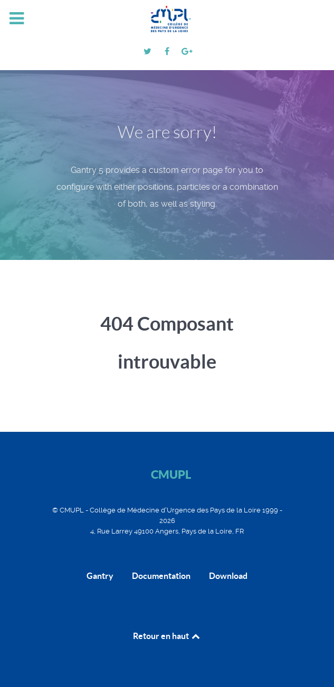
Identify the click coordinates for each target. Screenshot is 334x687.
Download (228, 575)
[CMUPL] (167, 19)
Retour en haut (167, 636)
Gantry (100, 575)
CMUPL (171, 474)
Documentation (161, 575)
